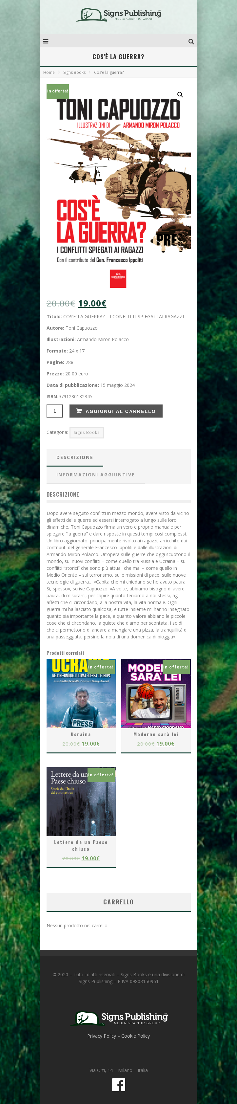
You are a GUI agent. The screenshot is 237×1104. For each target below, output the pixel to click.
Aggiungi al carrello (121, 411)
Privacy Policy (101, 1036)
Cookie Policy (135, 1036)
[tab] (75, 458)
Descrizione (74, 457)
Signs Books (74, 72)
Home (49, 72)
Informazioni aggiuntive (95, 474)
